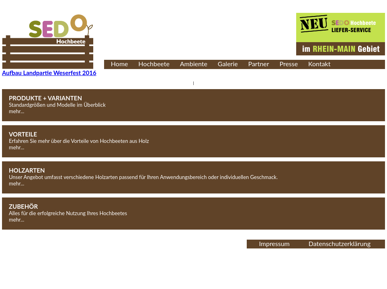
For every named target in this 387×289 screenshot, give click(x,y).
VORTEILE (23, 134)
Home (119, 63)
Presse (288, 63)
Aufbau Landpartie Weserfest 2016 (49, 72)
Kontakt (319, 63)
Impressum (274, 243)
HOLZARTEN (27, 170)
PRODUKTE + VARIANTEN (45, 98)
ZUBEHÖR (23, 206)
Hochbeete (154, 63)
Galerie (228, 63)
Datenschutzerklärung (340, 243)
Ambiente (193, 63)
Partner (258, 63)
